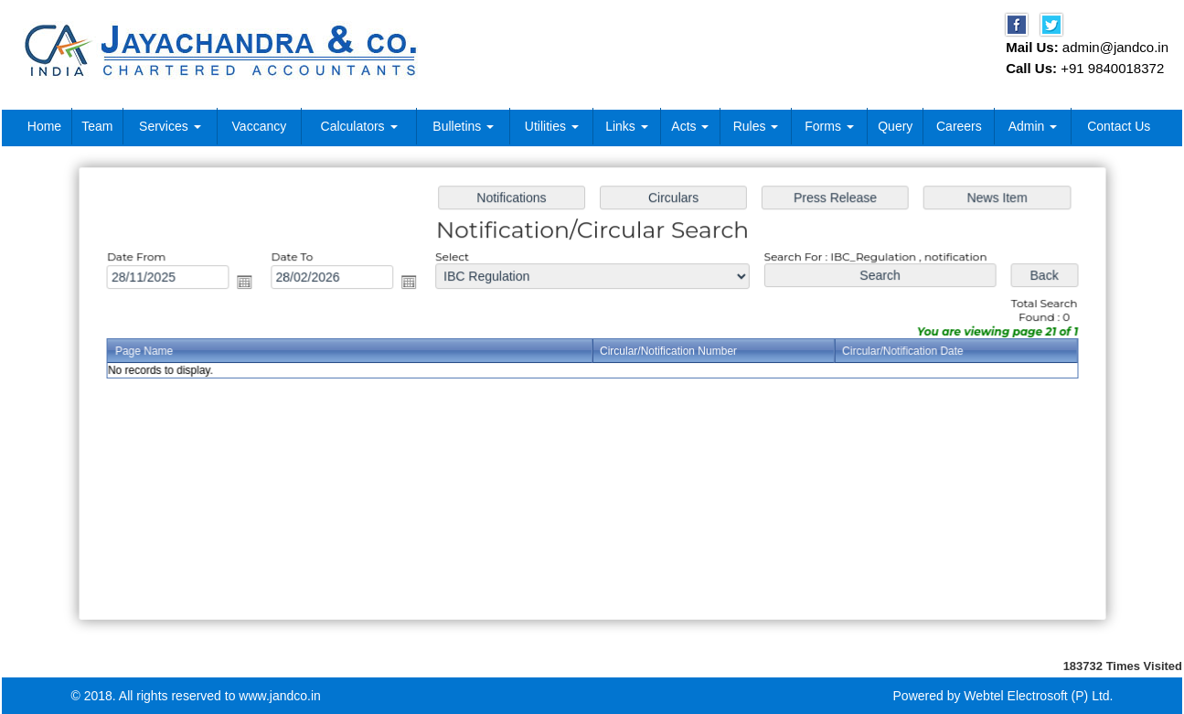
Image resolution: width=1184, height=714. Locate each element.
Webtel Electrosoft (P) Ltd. (1038, 695)
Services (170, 126)
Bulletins (463, 126)
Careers (959, 126)
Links (626, 126)
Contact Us (1118, 126)
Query (895, 126)
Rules (756, 126)
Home (44, 126)
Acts (690, 126)
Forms (829, 126)
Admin (1033, 126)
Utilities (552, 126)
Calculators (359, 126)
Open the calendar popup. (251, 283)
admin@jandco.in (1115, 47)
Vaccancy (259, 126)
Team (96, 126)
